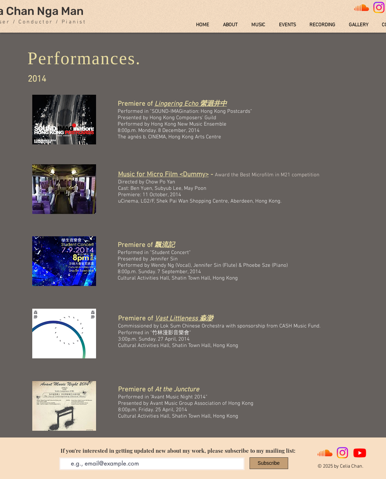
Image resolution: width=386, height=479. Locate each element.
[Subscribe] (269, 463)
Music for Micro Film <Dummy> (163, 175)
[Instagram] (342, 452)
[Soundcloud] (361, 7)
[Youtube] (359, 452)
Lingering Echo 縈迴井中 (191, 104)
